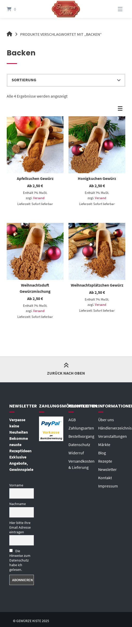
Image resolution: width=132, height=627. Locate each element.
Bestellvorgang (81, 436)
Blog (102, 452)
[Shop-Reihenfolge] (66, 80)
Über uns (106, 419)
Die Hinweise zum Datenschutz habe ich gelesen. (19, 560)
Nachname (17, 503)
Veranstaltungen (112, 436)
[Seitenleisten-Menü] (121, 109)
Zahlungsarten (81, 428)
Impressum (108, 486)
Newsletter (107, 469)
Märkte (104, 444)
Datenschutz (79, 444)
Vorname (16, 485)
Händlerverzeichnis (115, 428)
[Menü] (113, 9)
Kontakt (105, 477)
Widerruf (76, 452)
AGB (72, 419)
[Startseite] (66, 9)
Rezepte (105, 461)
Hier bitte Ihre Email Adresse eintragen (20, 527)
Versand (38, 198)
